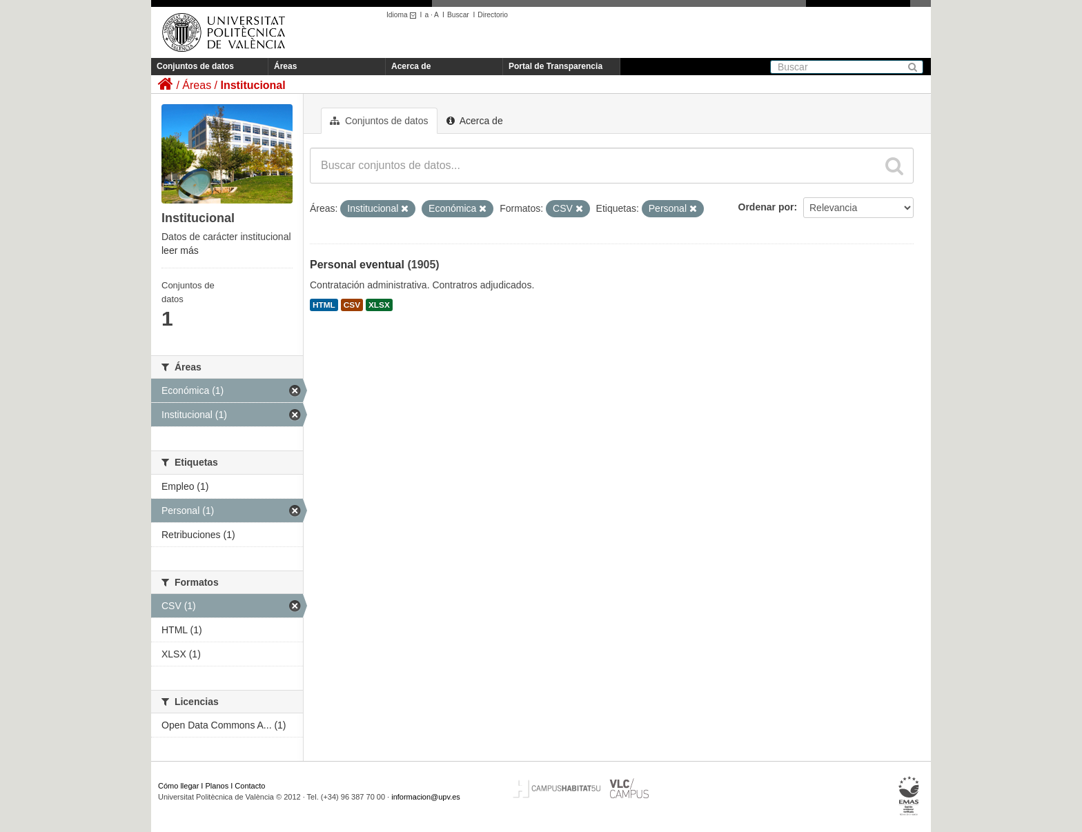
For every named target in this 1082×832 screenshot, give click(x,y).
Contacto (250, 786)
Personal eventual (357, 264)
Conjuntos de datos (195, 66)
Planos (217, 786)
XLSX (379, 305)
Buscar (458, 15)
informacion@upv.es (425, 797)
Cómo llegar (178, 786)
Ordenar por (766, 206)
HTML (324, 305)
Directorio (493, 15)
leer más (180, 250)
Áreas (285, 66)
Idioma (403, 15)
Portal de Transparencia (555, 66)
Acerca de (411, 66)
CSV (352, 305)
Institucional (252, 85)
